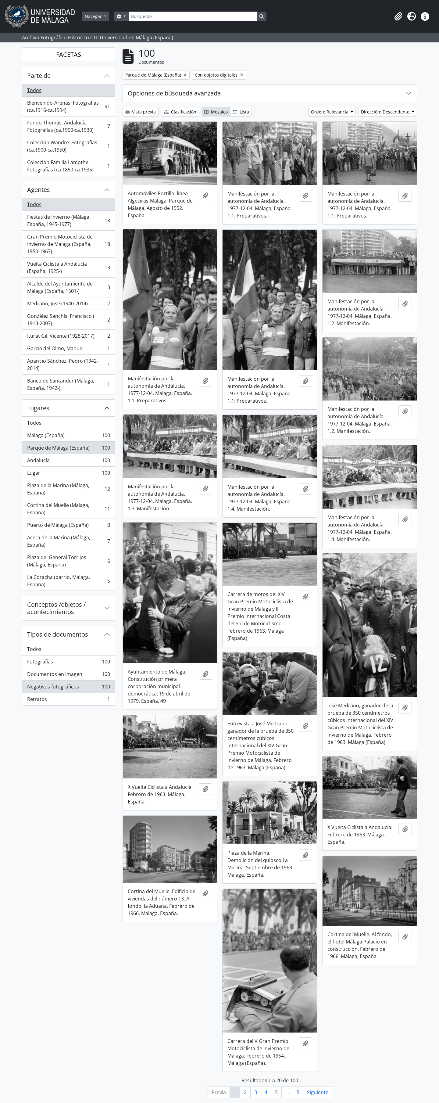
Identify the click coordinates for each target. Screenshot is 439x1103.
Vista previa (140, 112)
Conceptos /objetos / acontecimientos (56, 608)
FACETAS (68, 54)
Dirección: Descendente (386, 112)
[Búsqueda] (192, 16)
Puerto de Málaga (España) (68, 526)
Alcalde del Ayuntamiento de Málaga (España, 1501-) (68, 287)
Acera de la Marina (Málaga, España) (68, 541)
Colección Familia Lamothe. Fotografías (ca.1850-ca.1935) (68, 166)
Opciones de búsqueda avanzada (174, 93)
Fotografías (68, 663)
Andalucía (68, 462)
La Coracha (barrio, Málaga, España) (68, 581)
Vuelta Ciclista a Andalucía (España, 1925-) (68, 267)
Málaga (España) (68, 437)
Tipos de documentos (57, 634)
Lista (241, 112)
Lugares (38, 408)
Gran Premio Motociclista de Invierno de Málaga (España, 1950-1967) (68, 244)
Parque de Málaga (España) (68, 449)
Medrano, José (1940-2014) (68, 305)
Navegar (94, 16)
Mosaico (216, 112)
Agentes (38, 189)
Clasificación (180, 112)
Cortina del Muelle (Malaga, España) (68, 509)
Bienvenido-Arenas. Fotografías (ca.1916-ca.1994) (68, 106)
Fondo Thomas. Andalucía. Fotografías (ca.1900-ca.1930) (68, 126)
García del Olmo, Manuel (68, 350)
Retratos (68, 700)
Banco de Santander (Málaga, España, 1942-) (68, 384)
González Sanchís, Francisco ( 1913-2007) (68, 320)
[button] (398, 16)
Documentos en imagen (68, 675)
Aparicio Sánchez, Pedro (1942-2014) (68, 364)
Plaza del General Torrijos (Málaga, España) (68, 561)
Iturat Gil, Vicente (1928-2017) (68, 337)
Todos (34, 90)
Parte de (39, 75)
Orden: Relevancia (330, 112)
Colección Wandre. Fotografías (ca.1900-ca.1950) (68, 146)
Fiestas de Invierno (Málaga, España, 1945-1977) (68, 221)
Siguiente (317, 1092)
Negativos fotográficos (68, 688)
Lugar (68, 474)
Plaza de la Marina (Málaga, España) (68, 489)
